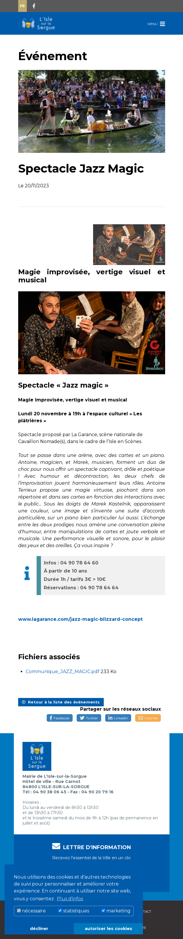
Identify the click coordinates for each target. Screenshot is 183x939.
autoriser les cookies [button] (108, 928)
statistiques (73, 911)
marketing (116, 911)
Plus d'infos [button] (70, 898)
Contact (143, 912)
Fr (22, 6)
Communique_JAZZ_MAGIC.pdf (63, 671)
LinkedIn (118, 718)
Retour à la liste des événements (61, 702)
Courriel (148, 718)
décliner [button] (39, 928)
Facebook (59, 718)
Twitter (89, 718)
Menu (156, 23)
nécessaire (31, 911)
